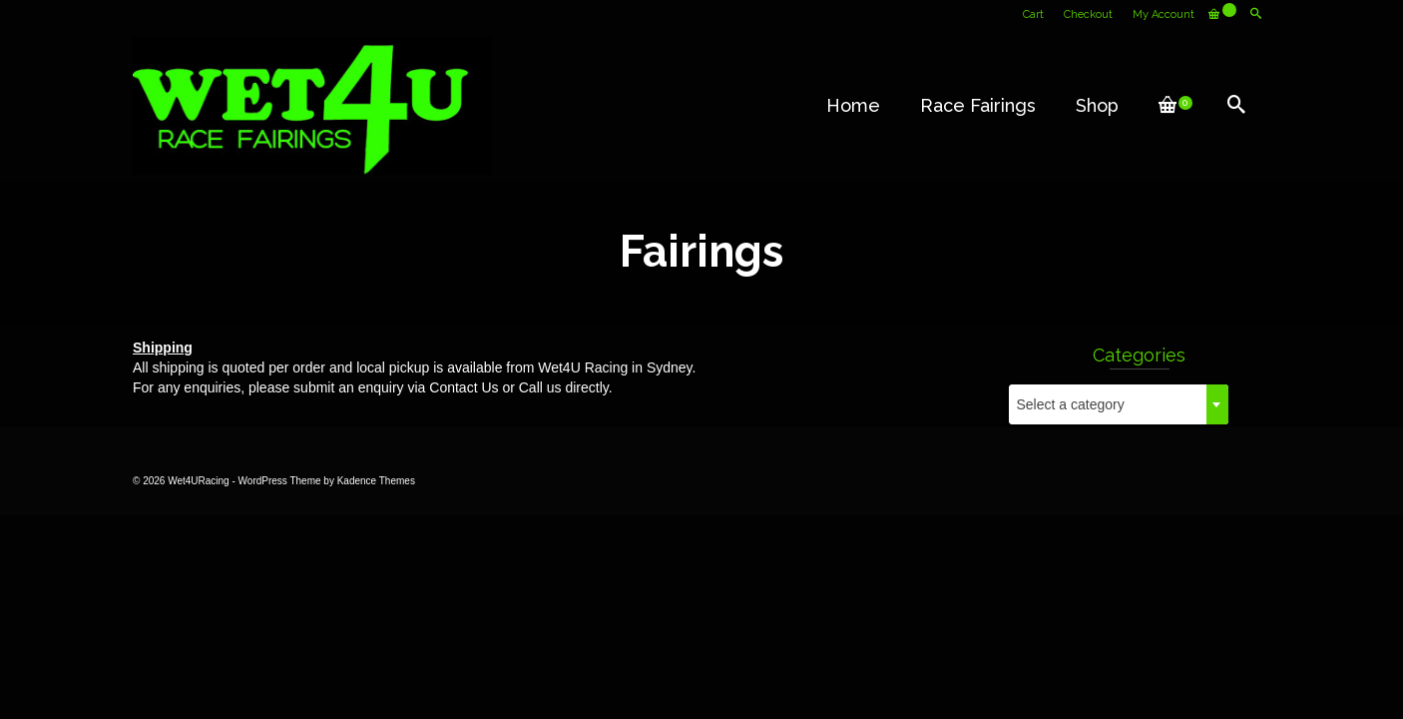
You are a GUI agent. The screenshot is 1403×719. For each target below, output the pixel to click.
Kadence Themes (376, 480)
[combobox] (1118, 404)
